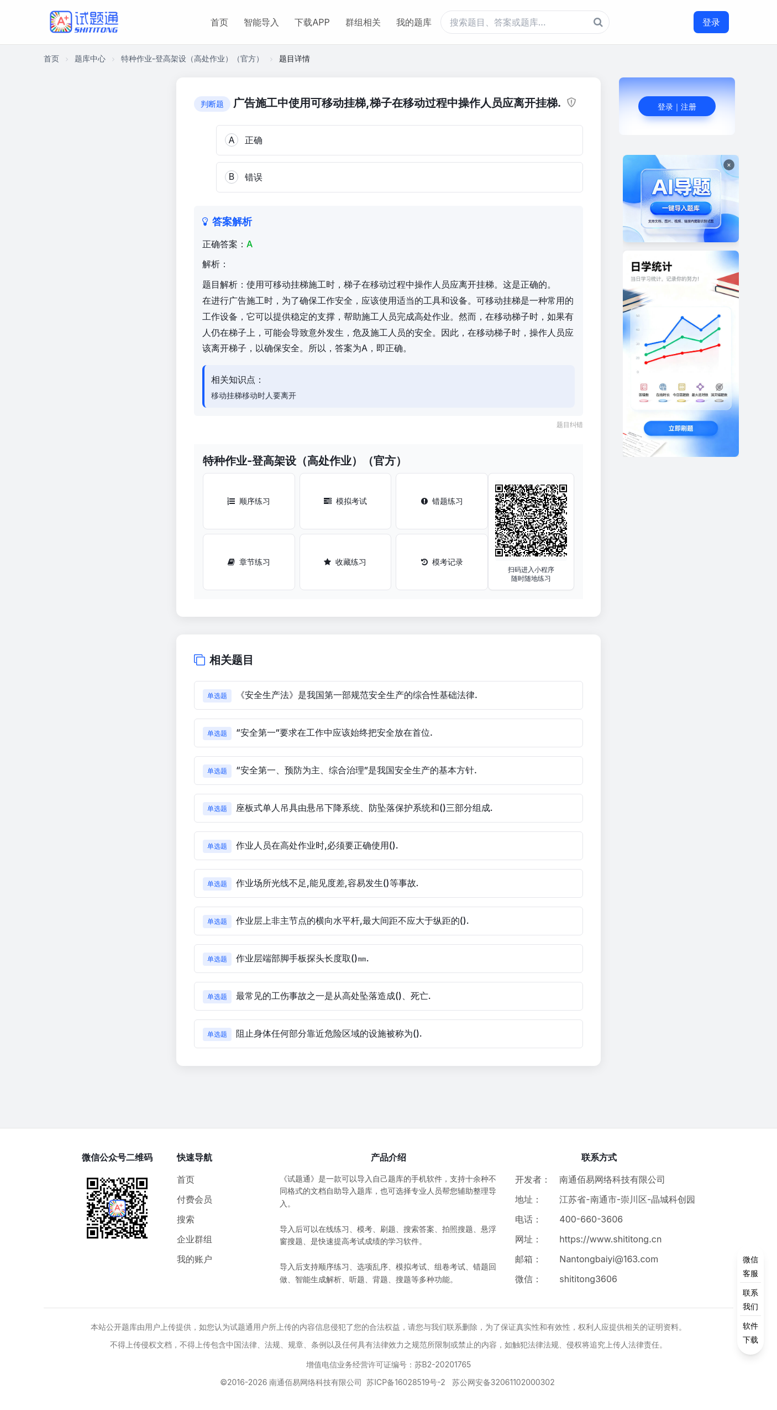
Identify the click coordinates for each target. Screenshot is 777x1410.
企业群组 (194, 1239)
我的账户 (194, 1259)
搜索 (186, 1219)
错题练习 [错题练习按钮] (442, 501)
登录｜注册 (677, 106)
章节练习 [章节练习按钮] (249, 561)
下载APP (312, 22)
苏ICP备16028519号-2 (405, 1382)
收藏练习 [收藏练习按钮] (345, 561)
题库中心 (90, 58)
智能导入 (261, 22)
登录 (711, 22)
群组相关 (363, 22)
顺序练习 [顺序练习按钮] (248, 501)
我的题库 (414, 22)
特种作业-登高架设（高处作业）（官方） (192, 58)
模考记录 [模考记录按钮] (442, 561)
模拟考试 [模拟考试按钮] (345, 501)
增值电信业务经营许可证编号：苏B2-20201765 (388, 1364)
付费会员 (194, 1199)
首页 (219, 22)
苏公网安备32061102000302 (503, 1382)
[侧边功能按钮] (750, 1299)
